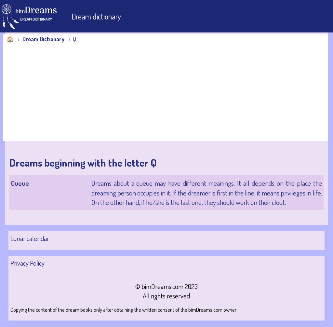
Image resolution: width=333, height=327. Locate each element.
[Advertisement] (167, 91)
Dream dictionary (96, 16)
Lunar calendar (29, 238)
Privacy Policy (27, 262)
